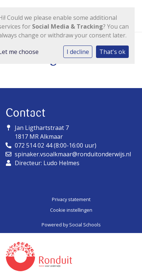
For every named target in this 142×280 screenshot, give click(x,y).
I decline (78, 52)
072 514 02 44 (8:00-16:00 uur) (55, 145)
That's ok (112, 52)
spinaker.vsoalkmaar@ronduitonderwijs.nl (73, 154)
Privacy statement (71, 199)
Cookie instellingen (71, 210)
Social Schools (85, 224)
